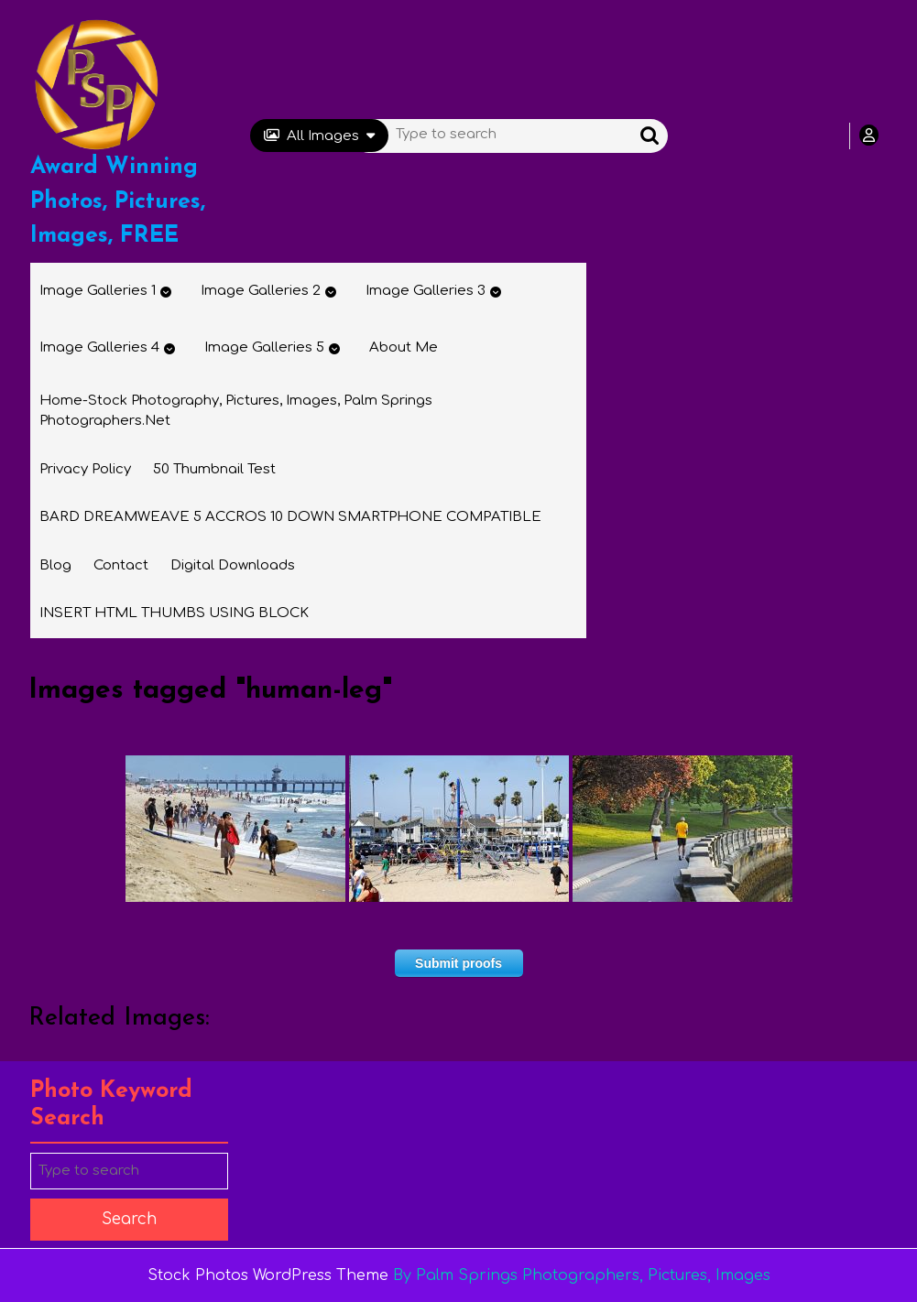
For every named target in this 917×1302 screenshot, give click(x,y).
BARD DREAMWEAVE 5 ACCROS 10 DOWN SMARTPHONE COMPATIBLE (290, 517)
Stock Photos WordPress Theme (267, 1275)
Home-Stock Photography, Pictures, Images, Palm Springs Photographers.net (235, 411)
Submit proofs (458, 963)
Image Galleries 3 (426, 290)
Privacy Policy (85, 469)
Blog (55, 565)
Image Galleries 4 (99, 347)
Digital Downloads (232, 565)
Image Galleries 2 (261, 290)
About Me (403, 347)
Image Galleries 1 (97, 290)
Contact (120, 565)
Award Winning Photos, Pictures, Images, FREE (117, 201)
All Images (319, 136)
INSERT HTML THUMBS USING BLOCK (174, 613)
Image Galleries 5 (264, 347)
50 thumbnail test (214, 469)
